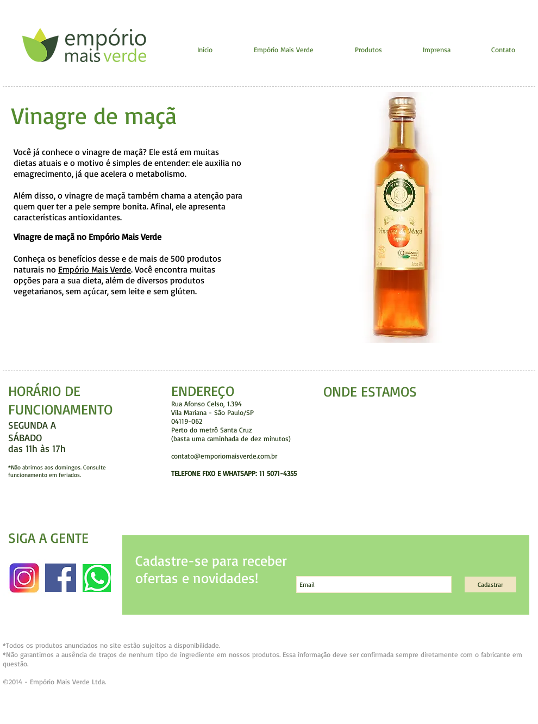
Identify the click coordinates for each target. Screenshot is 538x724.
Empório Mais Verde (94, 269)
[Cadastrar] (490, 584)
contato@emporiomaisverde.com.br (224, 455)
